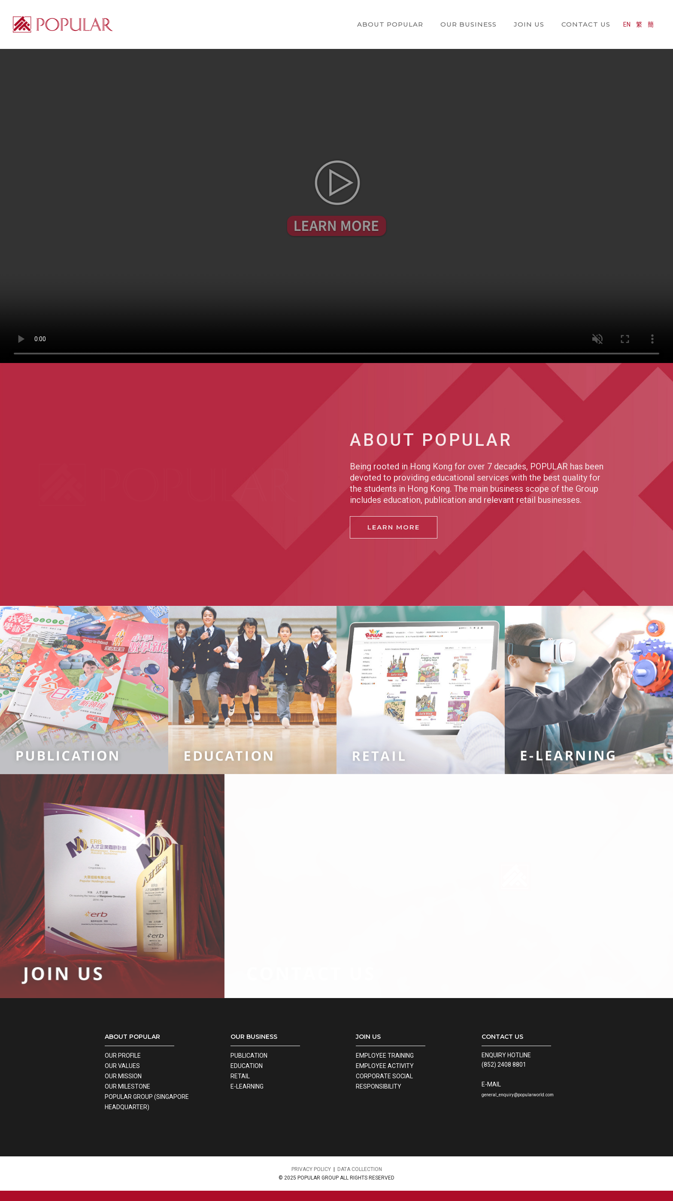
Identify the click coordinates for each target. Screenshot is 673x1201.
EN (633, 13)
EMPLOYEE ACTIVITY (385, 1065)
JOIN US (529, 13)
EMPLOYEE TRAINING (385, 1055)
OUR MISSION (123, 1076)
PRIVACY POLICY (311, 1169)
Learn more (393, 527)
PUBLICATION (248, 1055)
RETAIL (240, 1076)
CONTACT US (585, 13)
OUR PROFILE (123, 1055)
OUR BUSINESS (468, 13)
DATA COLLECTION (359, 1169)
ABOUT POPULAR (390, 13)
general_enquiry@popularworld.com (518, 1094)
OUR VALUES (122, 1065)
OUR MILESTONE (127, 1086)
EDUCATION (246, 1065)
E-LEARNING (247, 1086)
